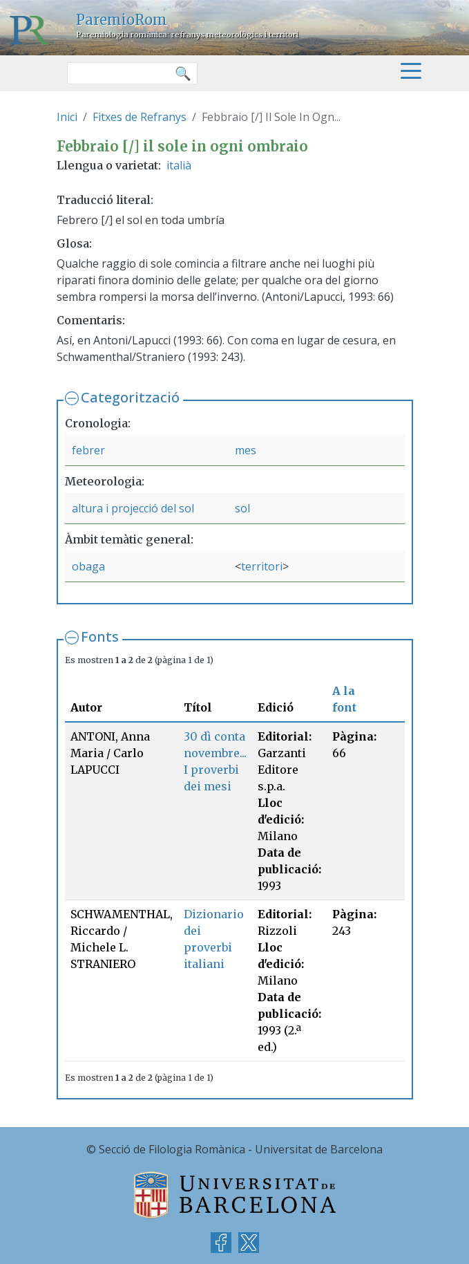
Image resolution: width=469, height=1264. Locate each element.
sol (242, 508)
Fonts (100, 636)
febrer (88, 450)
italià (178, 165)
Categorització (130, 397)
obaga (88, 566)
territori (262, 566)
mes (245, 450)
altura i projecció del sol (133, 508)
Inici (67, 116)
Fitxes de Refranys (139, 116)
